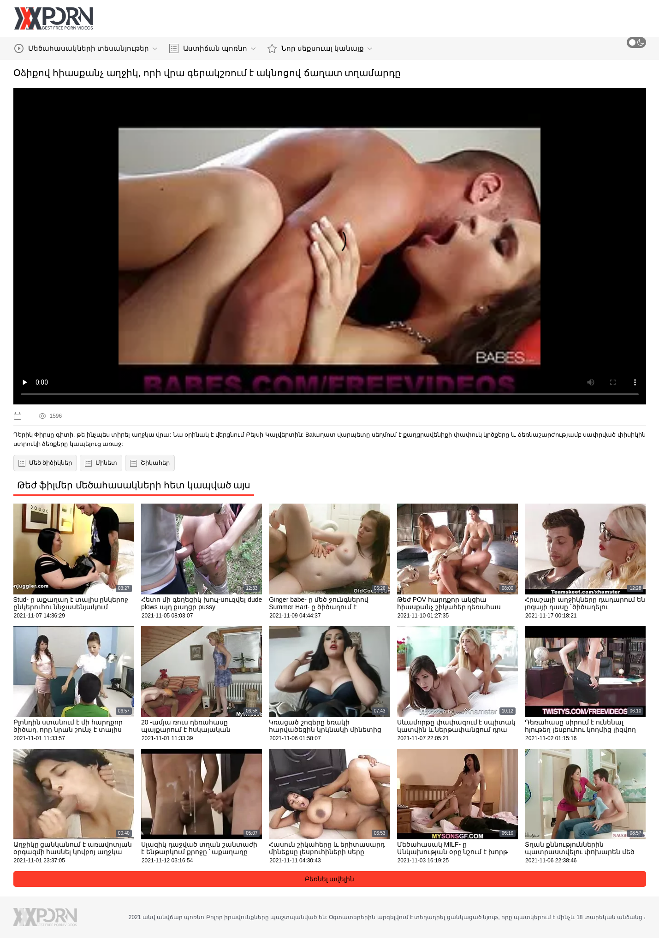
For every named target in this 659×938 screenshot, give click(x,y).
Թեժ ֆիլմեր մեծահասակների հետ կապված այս (134, 485)
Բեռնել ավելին (330, 879)
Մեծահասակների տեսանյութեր (85, 48)
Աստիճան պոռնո (212, 48)
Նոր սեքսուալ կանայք (319, 48)
